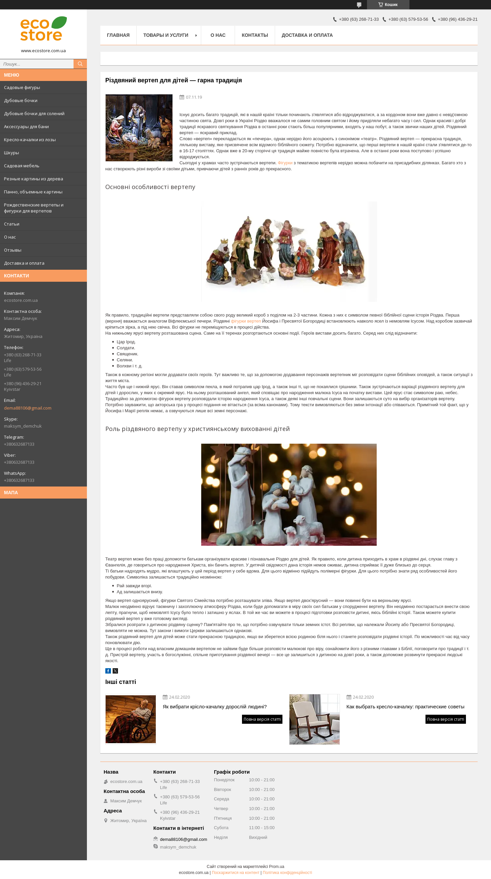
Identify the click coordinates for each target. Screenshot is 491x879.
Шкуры (11, 153)
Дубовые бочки (20, 100)
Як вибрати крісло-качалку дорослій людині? (215, 706)
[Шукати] (80, 64)
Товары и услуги (166, 35)
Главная (118, 35)
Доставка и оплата (24, 263)
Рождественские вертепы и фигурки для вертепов (34, 208)
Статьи (11, 224)
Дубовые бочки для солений (34, 113)
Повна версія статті (262, 719)
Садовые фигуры (22, 87)
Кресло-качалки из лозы (30, 140)
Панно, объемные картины (33, 192)
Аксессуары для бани (26, 126)
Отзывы (12, 250)
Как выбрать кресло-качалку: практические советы (406, 706)
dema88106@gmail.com (27, 408)
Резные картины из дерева (33, 179)
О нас (10, 237)
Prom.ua (276, 866)
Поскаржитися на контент (235, 872)
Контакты (255, 35)
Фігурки (285, 162)
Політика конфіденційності (287, 872)
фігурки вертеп (246, 321)
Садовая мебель (21, 166)
